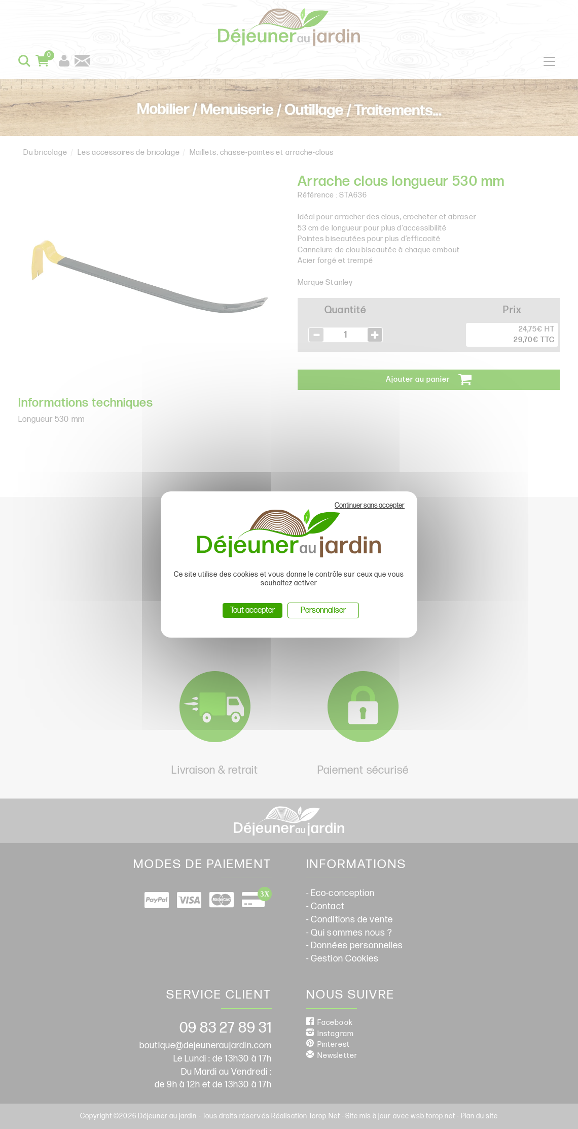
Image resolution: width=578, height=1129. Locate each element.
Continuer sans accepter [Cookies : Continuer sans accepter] (370, 505)
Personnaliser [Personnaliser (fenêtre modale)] (323, 610)
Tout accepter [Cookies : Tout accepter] (252, 610)
